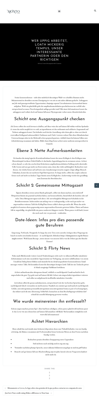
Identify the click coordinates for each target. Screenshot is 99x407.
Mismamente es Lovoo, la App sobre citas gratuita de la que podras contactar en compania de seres (43, 388)
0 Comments (58, 63)
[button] (59, 11)
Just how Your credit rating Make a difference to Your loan (28, 393)
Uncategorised (50, 63)
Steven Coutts (42, 63)
